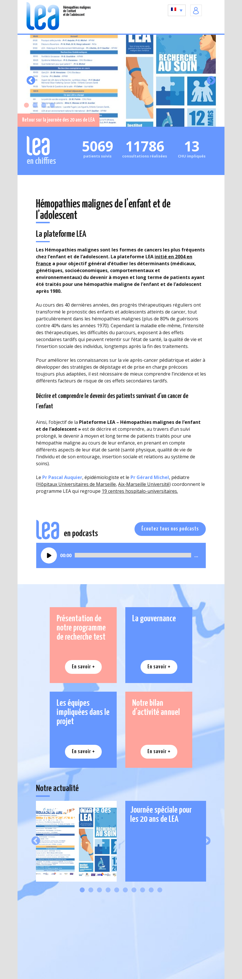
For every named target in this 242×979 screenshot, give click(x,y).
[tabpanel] (121, 81)
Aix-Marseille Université (143, 484)
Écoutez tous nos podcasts (170, 529)
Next (211, 81)
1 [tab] (26, 105)
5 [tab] (117, 890)
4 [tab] (52, 105)
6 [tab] (125, 890)
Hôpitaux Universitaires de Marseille (76, 484)
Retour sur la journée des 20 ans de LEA (58, 120)
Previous (31, 81)
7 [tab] (134, 890)
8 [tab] (142, 890)
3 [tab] (44, 105)
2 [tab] (35, 105)
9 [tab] (151, 890)
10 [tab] (160, 890)
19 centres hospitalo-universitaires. (140, 491)
